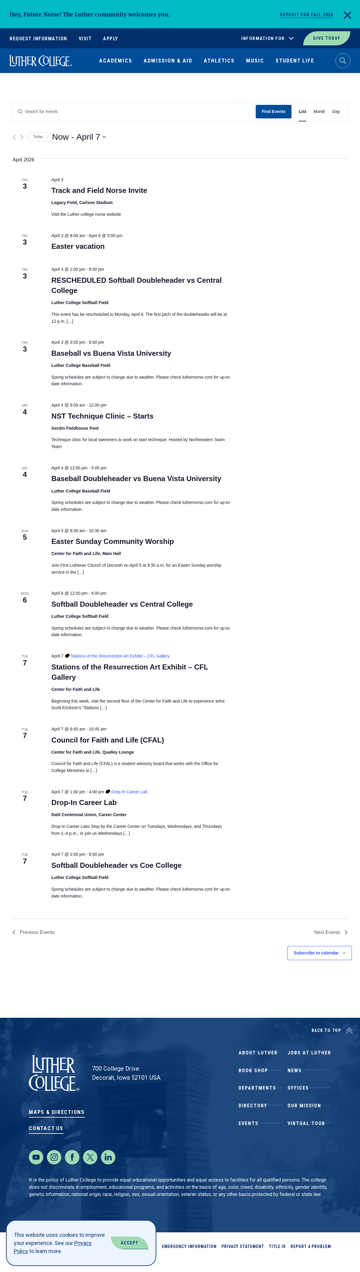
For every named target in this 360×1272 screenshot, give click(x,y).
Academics (115, 60)
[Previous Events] (14, 137)
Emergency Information (189, 1258)
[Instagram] (54, 1169)
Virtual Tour (306, 1141)
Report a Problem (311, 1258)
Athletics (219, 60)
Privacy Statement (242, 1258)
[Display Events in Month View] (319, 111)
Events (248, 1141)
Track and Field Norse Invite (99, 190)
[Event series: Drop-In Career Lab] (127, 791)
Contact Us (46, 1128)
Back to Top (326, 1030)
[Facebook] (72, 1169)
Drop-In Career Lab (84, 802)
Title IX (277, 1258)
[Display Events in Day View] (336, 111)
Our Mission (304, 1120)
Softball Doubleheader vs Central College (122, 604)
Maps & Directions (57, 1112)
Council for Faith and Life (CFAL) (107, 740)
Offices (298, 1098)
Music (255, 60)
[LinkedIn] (108, 1169)
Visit (85, 38)
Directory (253, 1120)
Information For (263, 38)
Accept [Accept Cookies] (130, 1242)
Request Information (38, 38)
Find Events (273, 111)
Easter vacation (78, 246)
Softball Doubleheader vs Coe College (116, 865)
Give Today (326, 38)
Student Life (295, 60)
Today (38, 137)
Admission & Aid (168, 60)
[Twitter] (90, 1169)
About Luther (258, 1055)
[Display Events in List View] (302, 111)
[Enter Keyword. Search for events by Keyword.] (134, 111)
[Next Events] (22, 137)
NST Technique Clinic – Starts (102, 416)
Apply (110, 38)
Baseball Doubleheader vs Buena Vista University (136, 478)
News (295, 1076)
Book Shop (253, 1076)
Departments (257, 1098)
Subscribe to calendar (316, 952)
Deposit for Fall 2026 (307, 14)
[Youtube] (36, 1169)
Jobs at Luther (309, 1055)
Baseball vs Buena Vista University (111, 353)
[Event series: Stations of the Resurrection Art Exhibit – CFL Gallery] (117, 656)
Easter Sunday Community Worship (112, 541)
